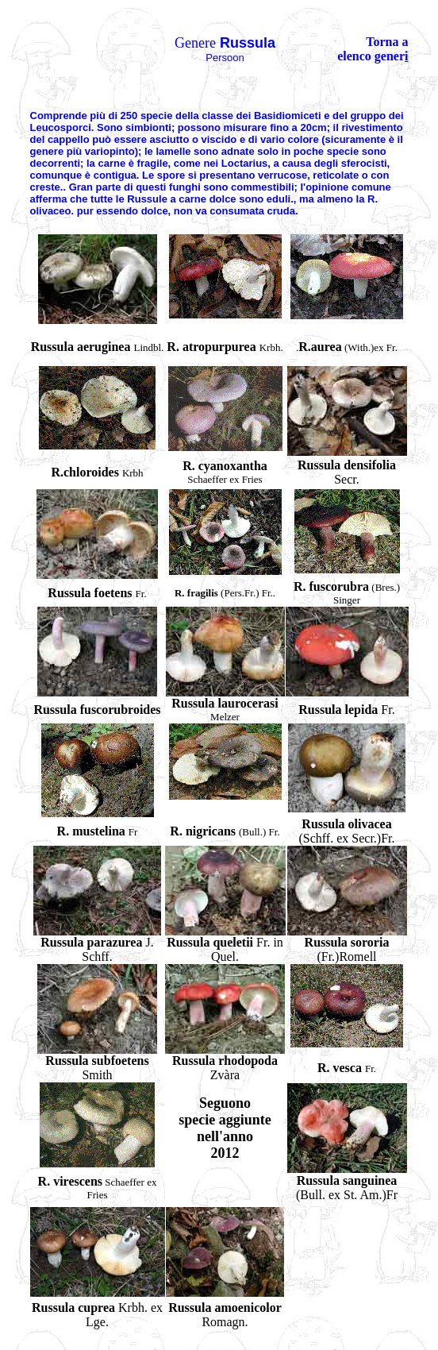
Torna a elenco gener (372, 49)
